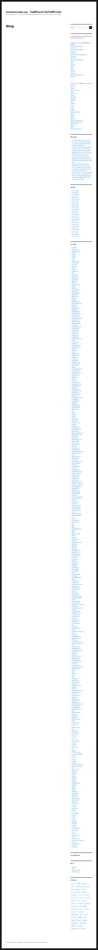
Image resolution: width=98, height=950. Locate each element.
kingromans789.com (77, 433)
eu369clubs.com (76, 364)
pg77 (73, 524)
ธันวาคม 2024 (75, 217)
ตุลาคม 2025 (75, 200)
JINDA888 (73, 100)
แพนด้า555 (74, 845)
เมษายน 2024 (75, 231)
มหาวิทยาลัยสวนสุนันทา (77, 754)
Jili (72, 411)
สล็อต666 (74, 778)
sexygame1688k (76, 611)
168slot (74, 252)
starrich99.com (76, 646)
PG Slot (74, 519)
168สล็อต (78, 883)
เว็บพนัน (74, 833)
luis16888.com (75, 458)
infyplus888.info (76, 407)
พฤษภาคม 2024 (75, 229)
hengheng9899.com (77, 397)
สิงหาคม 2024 (75, 224)
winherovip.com (76, 705)
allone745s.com (76, 284)
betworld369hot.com (77, 318)
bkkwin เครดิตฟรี (76, 321)
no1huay (74, 500)
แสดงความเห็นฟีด (76, 870)
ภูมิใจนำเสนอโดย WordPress (40, 942)
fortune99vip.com (76, 372)
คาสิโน (73, 721)
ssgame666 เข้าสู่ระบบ (77, 643)
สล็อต (73, 768)
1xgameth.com (75, 261)
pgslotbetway (74, 124)
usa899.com (75, 694)
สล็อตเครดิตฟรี (75, 795)
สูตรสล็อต (74, 806)
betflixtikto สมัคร (75, 889)
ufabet (73, 677)
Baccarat (74, 298)
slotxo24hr (75, 635)
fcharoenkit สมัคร (75, 892)
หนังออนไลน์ (75, 808)
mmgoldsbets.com (76, 481)
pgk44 (73, 532)
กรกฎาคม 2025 (75, 206)
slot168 (72, 88)
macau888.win (75, 466)
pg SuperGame (75, 522)
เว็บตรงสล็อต (75, 830)
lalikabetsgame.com (77, 439)
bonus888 (74, 325)
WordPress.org (75, 872)
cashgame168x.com (77, 338)
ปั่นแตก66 (74, 744)
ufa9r (73, 675)
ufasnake (74, 687)
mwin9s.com (75, 490)
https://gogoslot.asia (76, 129)
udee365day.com (76, 668)
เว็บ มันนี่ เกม (75, 827)
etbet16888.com (76, 362)
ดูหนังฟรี (72, 70)
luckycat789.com (76, 456)
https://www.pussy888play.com (79, 54)
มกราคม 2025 (75, 216)
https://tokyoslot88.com (77, 122)
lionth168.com (75, 443)
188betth (74, 256)
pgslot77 (73, 61)
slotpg (72, 108)
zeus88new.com (76, 719)
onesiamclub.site (76, 508)
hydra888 (74, 402)
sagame (74, 591)
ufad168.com (75, 678)
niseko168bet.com (76, 498)
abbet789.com (75, 276)
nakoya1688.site (76, 492)
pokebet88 (74, 549)
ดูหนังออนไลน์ (74, 53)
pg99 (72, 63)
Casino (73, 340)
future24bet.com (76, 382)
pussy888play (75, 569)
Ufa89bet (74, 673)
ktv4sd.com (75, 436)
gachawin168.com (76, 384)
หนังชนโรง (73, 48)
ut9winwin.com (76, 695)
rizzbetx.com (75, 582)
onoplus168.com (76, 510)
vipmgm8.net (75, 700)
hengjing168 (75, 399)
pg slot (72, 117)
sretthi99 (74, 640)
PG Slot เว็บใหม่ (75, 520)
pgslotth (73, 903)
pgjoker (74, 530)
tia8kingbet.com (76, 658)
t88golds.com (75, 652)
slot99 (72, 92)
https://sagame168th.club (77, 49)
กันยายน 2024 (75, 222)
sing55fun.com (76, 614)
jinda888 (74, 416)
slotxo (72, 107)
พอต (73, 749)
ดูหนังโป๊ (72, 110)
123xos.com (75, 249)
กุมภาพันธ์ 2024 (75, 234)
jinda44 (72, 95)
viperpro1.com (75, 699)
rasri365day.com (76, 574)
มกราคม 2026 (75, 195)
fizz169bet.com (76, 370)
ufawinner (74, 689)
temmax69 (75, 655)
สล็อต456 (74, 773)
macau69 (74, 465)
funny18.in (74, 380)
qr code (74, 572)
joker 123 (73, 118)
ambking (74, 288)
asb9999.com (75, 291)
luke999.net (75, 460)
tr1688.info (75, 663)
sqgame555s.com (76, 638)
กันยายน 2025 (75, 202)
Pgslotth (74, 547)
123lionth (74, 247)
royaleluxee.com (76, 588)
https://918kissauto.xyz (77, 46)
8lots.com (74, 264)
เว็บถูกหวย (74, 832)
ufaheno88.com (76, 682)
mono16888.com (76, 487)
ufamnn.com (75, 684)
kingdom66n (75, 431)
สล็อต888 (73, 98)
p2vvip (73, 512)
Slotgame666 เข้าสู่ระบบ (78, 631)
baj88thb (74, 300)
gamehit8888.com (76, 385)
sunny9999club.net (77, 650)
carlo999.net (75, 335)
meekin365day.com (77, 471)
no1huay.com (75, 502)
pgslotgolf (74, 545)
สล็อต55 (74, 774)
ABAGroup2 (75, 274)
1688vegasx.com (76, 251)
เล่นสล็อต (74, 825)
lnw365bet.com (76, 448)
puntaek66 (74, 564)
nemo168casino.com (77, 497)
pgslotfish (74, 544)
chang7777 (75, 343)
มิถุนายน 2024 (75, 227)
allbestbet (74, 281)
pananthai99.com (76, 513)
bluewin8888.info (76, 323)
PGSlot (73, 535)
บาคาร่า (72, 105)
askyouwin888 (75, 293)
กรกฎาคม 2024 (75, 226)
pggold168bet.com (76, 529)
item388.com (75, 409)
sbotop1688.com (76, 601)
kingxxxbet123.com (77, 434)
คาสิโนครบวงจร (75, 722)
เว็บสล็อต (74, 837)
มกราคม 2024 (75, 236)
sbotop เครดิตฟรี (83, 906)
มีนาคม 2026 (75, 192)
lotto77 (74, 455)
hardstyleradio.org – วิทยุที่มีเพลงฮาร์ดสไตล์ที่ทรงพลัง (33, 12)
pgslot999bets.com (77, 542)
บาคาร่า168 (73, 58)
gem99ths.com (76, 389)
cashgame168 (75, 337)
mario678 (74, 468)
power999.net (75, 552)
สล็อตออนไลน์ (75, 793)
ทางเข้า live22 (75, 734)
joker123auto (75, 419)
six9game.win (75, 620)
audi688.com (75, 295)
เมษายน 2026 (75, 190)
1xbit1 (73, 259)
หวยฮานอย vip (75, 813)
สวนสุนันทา (74, 805)
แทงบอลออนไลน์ (76, 843)
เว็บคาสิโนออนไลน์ (76, 828)
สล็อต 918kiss (75, 769)
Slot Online (74, 626)
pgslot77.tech (75, 539)
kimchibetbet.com (76, 429)
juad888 (74, 424)
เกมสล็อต (74, 820)
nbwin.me (74, 495)
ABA (73, 273)
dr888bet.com (75, 353)
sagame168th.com (76, 596)
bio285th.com (75, 320)
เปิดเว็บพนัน (74, 823)
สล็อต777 (74, 779)
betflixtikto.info (76, 311)
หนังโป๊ (73, 810)
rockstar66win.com (77, 584)
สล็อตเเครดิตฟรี (75, 800)
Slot (73, 625)
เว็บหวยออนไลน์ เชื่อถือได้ (78, 840)
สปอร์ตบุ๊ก (74, 763)
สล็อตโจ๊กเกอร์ (75, 803)
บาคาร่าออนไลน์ (75, 741)
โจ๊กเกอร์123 (75, 847)
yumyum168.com (76, 712)
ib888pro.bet (75, 404)
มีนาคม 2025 (75, 212)
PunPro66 (74, 557)
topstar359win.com (77, 662)
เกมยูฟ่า (73, 818)
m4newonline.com (76, 461)
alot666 (74, 286)
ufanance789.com (76, 685)
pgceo (73, 527)
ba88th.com (75, 296)
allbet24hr (74, 283)
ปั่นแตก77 (74, 746)
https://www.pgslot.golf (77, 60)
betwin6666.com (76, 316)
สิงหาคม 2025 (75, 204)
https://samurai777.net (77, 120)
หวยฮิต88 (74, 815)
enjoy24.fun (75, 357)
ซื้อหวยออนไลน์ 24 (76, 727)
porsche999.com (76, 550)
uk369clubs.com (76, 692)
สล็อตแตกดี (74, 801)
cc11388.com (75, 342)
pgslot (72, 102)
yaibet (73, 710)
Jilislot (73, 412)
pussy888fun (75, 567)
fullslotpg (73, 65)
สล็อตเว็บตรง (73, 93)
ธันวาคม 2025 (75, 197)
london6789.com (76, 453)
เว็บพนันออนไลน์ (75, 835)
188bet (73, 254)
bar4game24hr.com (77, 303)
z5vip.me (74, 714)
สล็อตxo (74, 790)
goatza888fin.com (76, 391)
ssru (73, 645)
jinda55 (74, 414)
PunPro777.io (75, 562)
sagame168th (75, 594)
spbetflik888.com (76, 636)
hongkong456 (75, 401)
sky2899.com (75, 621)
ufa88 (73, 672)
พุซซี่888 (73, 103)
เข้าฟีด (73, 868)
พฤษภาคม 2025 (75, 209)
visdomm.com (75, 702)
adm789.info (75, 278)
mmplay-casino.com (77, 483)
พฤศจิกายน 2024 (76, 219)
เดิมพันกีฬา (74, 822)
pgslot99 (74, 540)
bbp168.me (74, 306)
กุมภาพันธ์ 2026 (75, 194)
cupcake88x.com (76, 345)
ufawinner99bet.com (77, 690)
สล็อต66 (73, 76)
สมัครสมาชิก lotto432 (77, 764)
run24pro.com (75, 589)
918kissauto (75, 271)
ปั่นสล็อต (74, 742)
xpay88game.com (76, 709)
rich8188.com (75, 581)
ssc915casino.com (76, 641)
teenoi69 (74, 653)
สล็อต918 (74, 785)
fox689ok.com (75, 374)
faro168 (74, 367)
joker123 (73, 51)
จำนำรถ (74, 726)
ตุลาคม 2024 (75, 221)
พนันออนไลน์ (75, 748)
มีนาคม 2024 (75, 232)
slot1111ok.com (75, 628)
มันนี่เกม (74, 756)
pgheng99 (88, 897)
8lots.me (74, 268)
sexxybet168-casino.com (78, 604)
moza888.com (75, 488)
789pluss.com (75, 263)
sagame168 (75, 593)
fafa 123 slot (75, 365)
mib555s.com (75, 480)
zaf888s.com (75, 716)
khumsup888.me (76, 428)
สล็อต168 (73, 73)
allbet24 (73, 115)
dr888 (73, 352)
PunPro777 (75, 561)
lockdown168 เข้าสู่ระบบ (78, 451)
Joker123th (74, 421)
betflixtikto (75, 310)
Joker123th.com (76, 423)
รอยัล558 (74, 761)
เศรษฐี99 (74, 842)
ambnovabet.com (76, 290)
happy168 (74, 396)
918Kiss (74, 269)
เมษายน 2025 (75, 211)
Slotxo (73, 633)
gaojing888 (75, 387)
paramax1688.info (76, 515)
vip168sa (74, 697)
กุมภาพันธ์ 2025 (75, 214)
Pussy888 (74, 566)
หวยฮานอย (74, 811)
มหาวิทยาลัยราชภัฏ (76, 753)
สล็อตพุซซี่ (74, 791)
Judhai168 (74, 426)
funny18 (74, 379)
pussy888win (75, 571)
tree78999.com (76, 665)
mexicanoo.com (76, 475)
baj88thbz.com (75, 301)
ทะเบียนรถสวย (75, 732)
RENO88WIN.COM (76, 577)
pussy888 (73, 56)
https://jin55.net (75, 90)
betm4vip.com (75, 315)
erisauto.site (75, 359)
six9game (74, 618)
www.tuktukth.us (76, 707)
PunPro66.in (75, 559)
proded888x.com (76, 556)
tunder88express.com (77, 667)
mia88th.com (75, 476)
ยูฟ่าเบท (73, 759)
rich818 (74, 579)
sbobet (73, 599)
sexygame (74, 609)
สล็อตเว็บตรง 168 (76, 798)
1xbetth (74, 258)
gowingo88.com (76, 394)
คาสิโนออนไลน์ (75, 724)
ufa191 (73, 670)
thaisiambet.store (76, 657)
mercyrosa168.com (77, 473)
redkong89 (75, 576)
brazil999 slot (75, 328)
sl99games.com (76, 623)
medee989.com (76, 470)
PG (72, 517)
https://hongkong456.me (77, 75)
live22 (72, 66)
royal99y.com (75, 586)
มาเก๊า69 (74, 758)
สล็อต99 (74, 786)
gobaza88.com (75, 392)
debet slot (74, 348)
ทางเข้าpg (74, 736)
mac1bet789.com (76, 463)
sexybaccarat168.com (77, 608)
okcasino (74, 503)
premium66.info (76, 554)
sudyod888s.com (76, 648)
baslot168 (74, 305)
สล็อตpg (74, 788)
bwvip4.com (75, 332)
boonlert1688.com (76, 327)
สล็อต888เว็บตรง (76, 783)
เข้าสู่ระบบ (74, 867)
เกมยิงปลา (74, 817)
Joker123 (74, 417)
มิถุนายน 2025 (75, 207)
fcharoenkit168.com (77, 369)
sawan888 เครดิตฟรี (76, 598)
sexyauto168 (75, 606)
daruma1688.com (76, 347)
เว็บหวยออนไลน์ (75, 838)
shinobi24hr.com (76, 613)
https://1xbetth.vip (75, 112)
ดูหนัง (72, 68)
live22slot (74, 446)
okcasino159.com (76, 505)
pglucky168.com (76, 534)
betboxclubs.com (76, 308)
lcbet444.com (75, 441)
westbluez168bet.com (77, 704)
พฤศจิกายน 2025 (76, 199)
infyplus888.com (76, 406)
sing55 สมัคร (74, 909)
